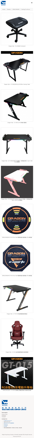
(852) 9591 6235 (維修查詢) (9, 423)
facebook (6, 424)
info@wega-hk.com (8, 420)
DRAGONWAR (16, 9)
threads (5, 426)
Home (3, 9)
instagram (6, 425)
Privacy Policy (4, 414)
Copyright (4, 416)
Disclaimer (4, 415)
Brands (9, 9)
